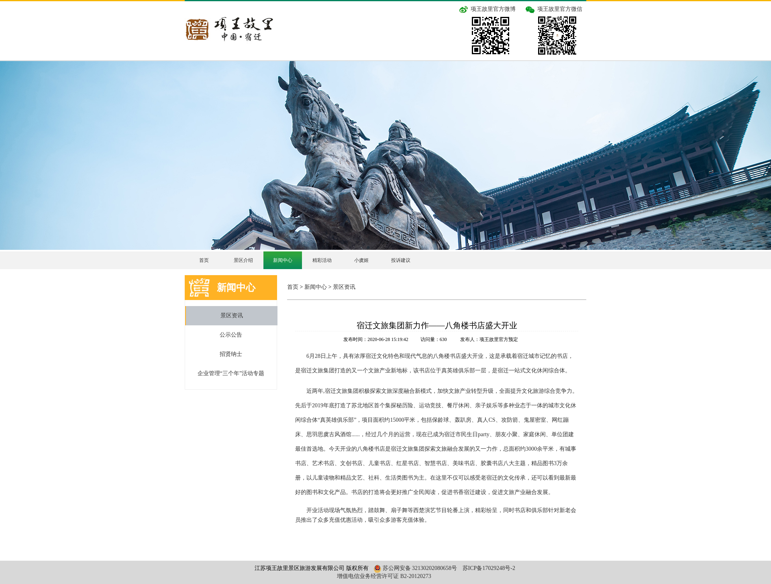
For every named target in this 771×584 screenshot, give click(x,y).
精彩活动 (322, 260)
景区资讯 (231, 315)
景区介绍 (243, 260)
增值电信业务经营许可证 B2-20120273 (384, 576)
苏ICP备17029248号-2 (489, 568)
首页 (204, 260)
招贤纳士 (231, 354)
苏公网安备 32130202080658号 (414, 568)
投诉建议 (400, 260)
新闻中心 (282, 260)
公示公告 (231, 335)
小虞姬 (361, 260)
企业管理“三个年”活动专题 (231, 373)
